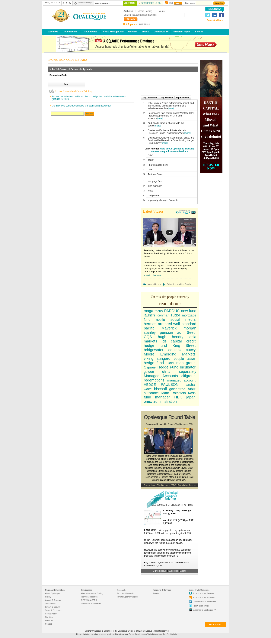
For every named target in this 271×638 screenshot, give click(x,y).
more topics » (144, 24)
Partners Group (155, 174)
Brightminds (172, 634)
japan (191, 397)
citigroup (188, 376)
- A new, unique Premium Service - (169, 151)
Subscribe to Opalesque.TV (204, 610)
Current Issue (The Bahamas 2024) (160, 485)
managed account (181, 380)
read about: (170, 303)
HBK (178, 397)
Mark (165, 393)
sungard (163, 358)
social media (183, 319)
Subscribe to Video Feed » (179, 284)
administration (165, 401)
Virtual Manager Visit (113, 31)
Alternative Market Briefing (92, 593)
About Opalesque (52, 593)
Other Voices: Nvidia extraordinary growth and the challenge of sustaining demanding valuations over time (171, 106)
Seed (191, 332)
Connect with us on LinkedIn (204, 602)
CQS (148, 337)
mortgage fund (155, 181)
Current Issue (160, 571)
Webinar (132, 31)
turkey (191, 350)
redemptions (154, 380)
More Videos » (154, 284)
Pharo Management (157, 165)
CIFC (150, 155)
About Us (53, 31)
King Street (184, 345)
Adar (192, 389)
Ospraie (150, 367)
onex (148, 401)
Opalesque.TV (159, 634)
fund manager (155, 186)
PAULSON (169, 384)
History (48, 597)
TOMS (151, 160)
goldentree (177, 389)
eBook (145, 31)
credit (191, 341)
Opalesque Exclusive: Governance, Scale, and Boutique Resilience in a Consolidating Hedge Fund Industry (171, 140)
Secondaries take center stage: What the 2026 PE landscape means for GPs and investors (171, 116)
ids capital (172, 341)
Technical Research (89, 597)
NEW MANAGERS (89, 600)
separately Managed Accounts (163, 200)
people (179, 359)
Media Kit (49, 621)
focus (150, 190)
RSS (170, 3)
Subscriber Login (151, 3)
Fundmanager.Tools (143, 634)
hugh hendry (170, 337)
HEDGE (150, 385)
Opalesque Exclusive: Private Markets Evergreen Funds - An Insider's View (167, 131)
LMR (150, 169)
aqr (180, 332)
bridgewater (154, 195)
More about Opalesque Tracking (177, 148)
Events (161, 11)
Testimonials (50, 604)
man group (186, 363)
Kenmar (163, 315)
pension (166, 332)
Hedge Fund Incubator (176, 367)
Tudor (175, 315)
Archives (128, 11)
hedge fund (155, 345)
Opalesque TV (161, 31)
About (183, 571)
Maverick (169, 328)
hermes (150, 324)
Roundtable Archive (187, 485)
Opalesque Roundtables (91, 604)
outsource (151, 393)
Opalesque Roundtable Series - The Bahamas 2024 (169, 424)
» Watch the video (153, 275)
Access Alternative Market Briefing (73, 91)
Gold (170, 363)
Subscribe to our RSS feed (204, 598)
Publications (71, 31)
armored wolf (169, 324)
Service (199, 31)
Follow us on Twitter (201, 606)
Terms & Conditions (53, 610)
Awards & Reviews (53, 600)
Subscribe (173, 571)
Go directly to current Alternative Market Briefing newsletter (81, 105)
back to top (215, 624)
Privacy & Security (52, 607)
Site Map (49, 617)
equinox (174, 350)
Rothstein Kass (183, 393)
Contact (48, 624)
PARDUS (172, 311)
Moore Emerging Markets (170, 354)
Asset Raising (145, 11)
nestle (160, 320)
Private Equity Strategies (127, 597)
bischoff (160, 389)
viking (148, 358)
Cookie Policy (51, 614)
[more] (171, 108)
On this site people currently (170, 297)
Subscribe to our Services (203, 593)
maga (148, 311)
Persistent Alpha (181, 31)
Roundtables (90, 31)
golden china (157, 372)
